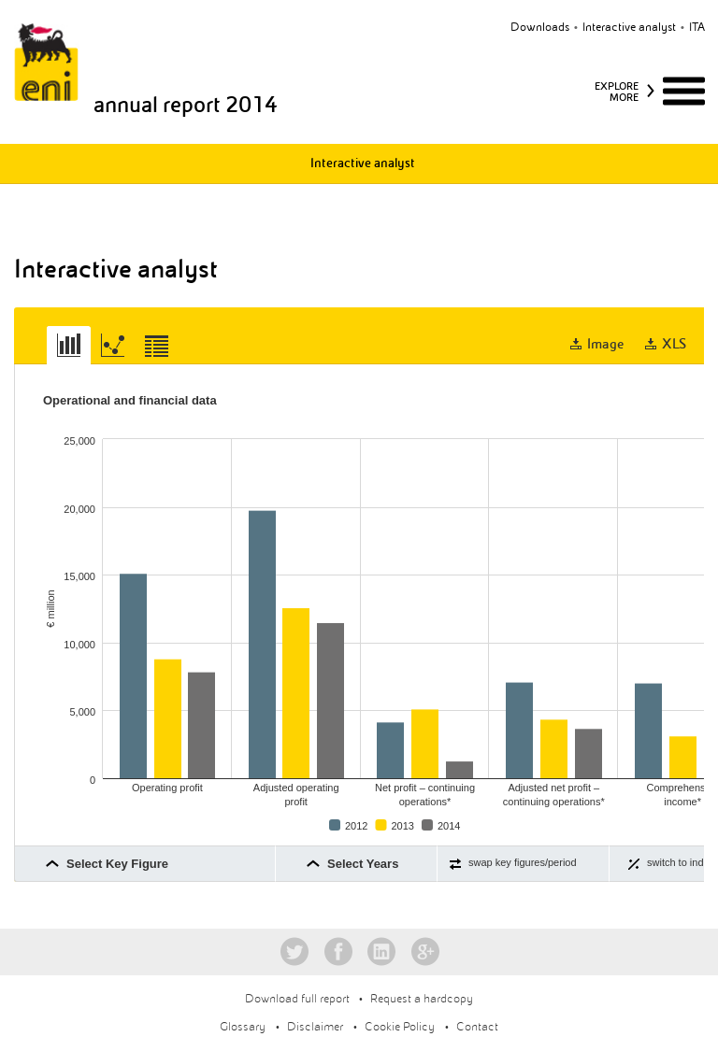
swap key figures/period (522, 862)
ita (697, 27)
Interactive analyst (629, 27)
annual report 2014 (185, 105)
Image (606, 344)
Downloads (539, 27)
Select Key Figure (117, 864)
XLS (674, 344)
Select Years (362, 864)
